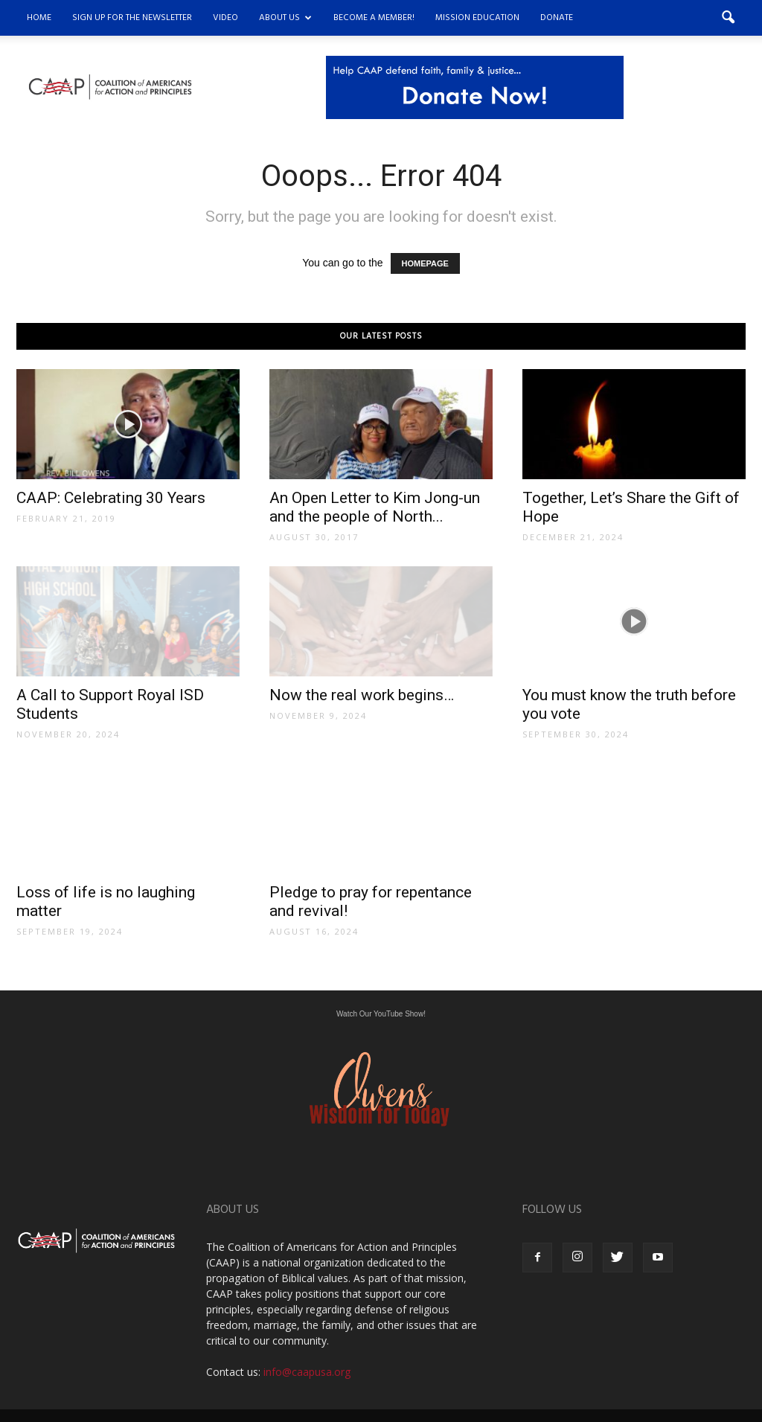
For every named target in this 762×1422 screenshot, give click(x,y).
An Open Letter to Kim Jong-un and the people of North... (374, 507)
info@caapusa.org (306, 1372)
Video (225, 17)
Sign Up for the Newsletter (132, 17)
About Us (285, 17)
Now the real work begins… (361, 695)
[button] (728, 18)
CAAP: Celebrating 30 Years (110, 498)
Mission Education (477, 17)
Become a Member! (373, 17)
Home (39, 17)
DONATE (556, 17)
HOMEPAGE (425, 263)
